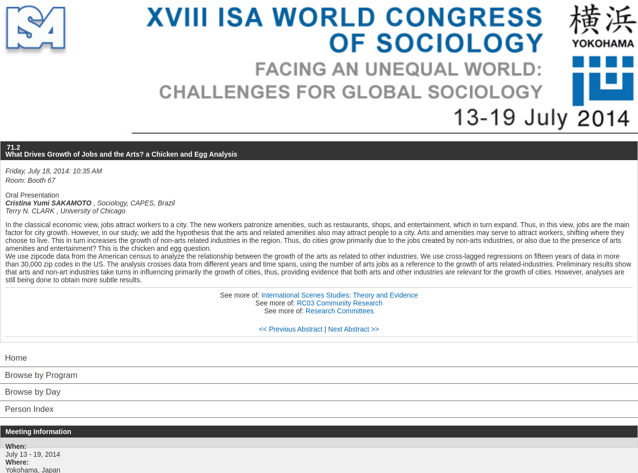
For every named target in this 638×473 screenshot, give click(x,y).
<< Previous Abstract (290, 329)
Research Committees (340, 311)
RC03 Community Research (340, 303)
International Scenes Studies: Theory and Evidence (339, 295)
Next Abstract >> (354, 329)
